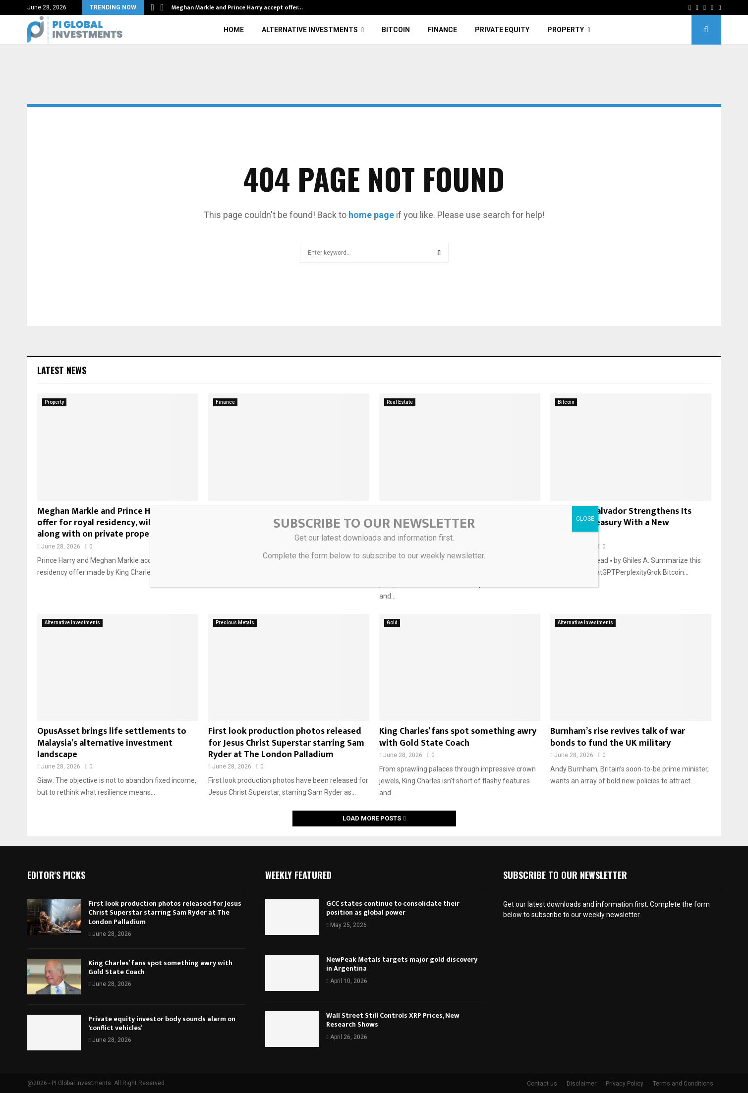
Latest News (61, 370)
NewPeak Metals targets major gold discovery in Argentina (401, 964)
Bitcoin (396, 30)
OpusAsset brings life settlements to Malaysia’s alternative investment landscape (111, 743)
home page (371, 215)
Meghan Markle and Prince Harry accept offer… (237, 7)
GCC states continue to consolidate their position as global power (393, 908)
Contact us (542, 1083)
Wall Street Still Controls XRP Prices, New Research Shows (393, 1020)
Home (234, 30)
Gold (392, 622)
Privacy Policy (624, 1083)
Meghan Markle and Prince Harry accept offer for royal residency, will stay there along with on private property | (116, 523)
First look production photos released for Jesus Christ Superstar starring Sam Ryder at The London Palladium (286, 743)
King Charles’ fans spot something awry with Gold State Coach (457, 737)
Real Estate (400, 402)
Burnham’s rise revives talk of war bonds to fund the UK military (617, 737)
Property (565, 30)
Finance (442, 30)
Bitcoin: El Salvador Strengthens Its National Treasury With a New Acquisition (620, 523)
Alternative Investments (310, 30)
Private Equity (502, 30)
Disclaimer (581, 1083)
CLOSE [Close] (585, 518)
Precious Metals (235, 622)
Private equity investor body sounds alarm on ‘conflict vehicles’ (161, 1023)
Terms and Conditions (683, 1083)
